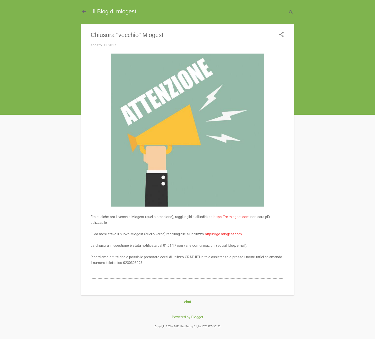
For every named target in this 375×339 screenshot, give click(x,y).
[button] (281, 35)
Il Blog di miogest (114, 11)
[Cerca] (291, 13)
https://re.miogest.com (231, 217)
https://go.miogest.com (223, 234)
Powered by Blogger (187, 317)
